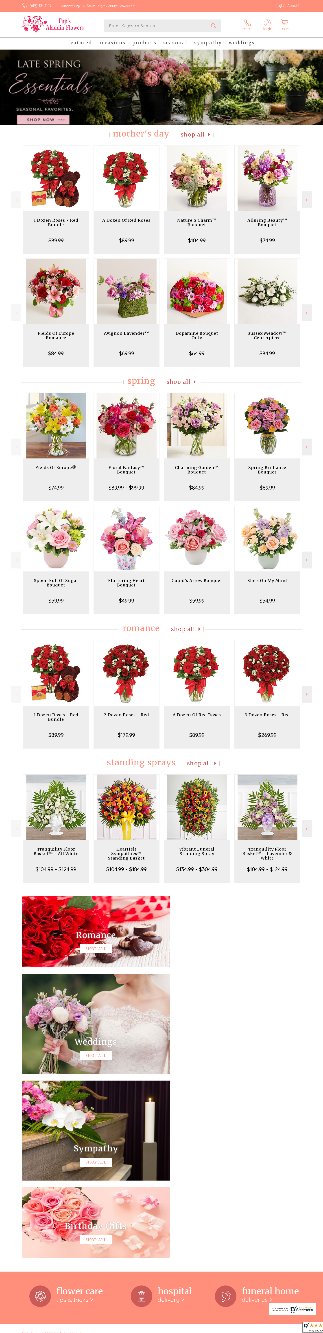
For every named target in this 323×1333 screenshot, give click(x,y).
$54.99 (267, 600)
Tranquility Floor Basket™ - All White (56, 851)
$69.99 (126, 353)
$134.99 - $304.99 (197, 869)
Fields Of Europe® (55, 467)
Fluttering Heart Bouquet (126, 583)
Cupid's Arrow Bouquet (197, 580)
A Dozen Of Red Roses (126, 220)
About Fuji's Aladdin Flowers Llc (51, 1149)
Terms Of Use (204, 1328)
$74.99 (267, 240)
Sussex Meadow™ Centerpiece (267, 335)
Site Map (290, 1328)
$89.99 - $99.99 (126, 487)
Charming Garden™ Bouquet (197, 470)
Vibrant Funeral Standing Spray (196, 851)
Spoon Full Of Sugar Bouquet (56, 583)
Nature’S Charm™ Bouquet (196, 222)
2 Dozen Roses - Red (126, 714)
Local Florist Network (262, 1328)
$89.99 (56, 240)
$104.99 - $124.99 (56, 869)
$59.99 (56, 600)
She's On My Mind (267, 580)
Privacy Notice (230, 1328)
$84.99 (56, 353)
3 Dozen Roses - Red (267, 714)
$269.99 (267, 735)
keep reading (172, 1158)
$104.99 (197, 240)
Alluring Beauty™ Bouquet (267, 222)
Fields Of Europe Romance (56, 335)
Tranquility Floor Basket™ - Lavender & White (267, 854)
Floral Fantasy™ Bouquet (126, 470)
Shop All (193, 134)
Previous (16, 199)
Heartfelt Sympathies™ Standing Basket (126, 854)
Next (307, 199)
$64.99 (197, 353)
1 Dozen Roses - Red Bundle (56, 222)
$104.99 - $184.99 (126, 869)
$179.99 (126, 735)
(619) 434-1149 (40, 5)
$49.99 (126, 600)
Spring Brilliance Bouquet (267, 470)
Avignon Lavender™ (126, 333)
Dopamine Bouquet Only (197, 335)
